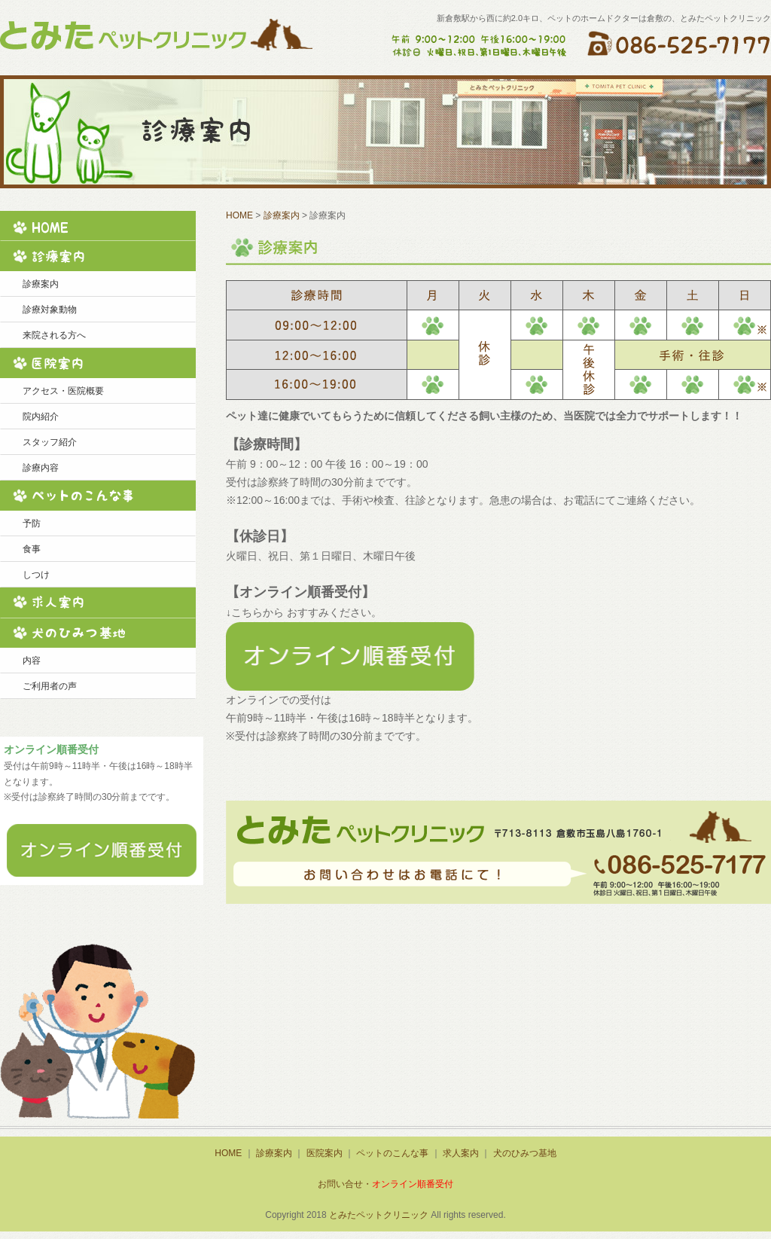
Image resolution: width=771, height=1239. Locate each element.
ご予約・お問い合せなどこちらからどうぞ (498, 852)
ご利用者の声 (50, 686)
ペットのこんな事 (98, 496)
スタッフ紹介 (50, 442)
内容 (32, 660)
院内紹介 (41, 416)
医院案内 (98, 363)
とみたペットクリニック (378, 1215)
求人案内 (98, 602)
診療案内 (98, 256)
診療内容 (41, 467)
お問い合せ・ (385, 1184)
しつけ (36, 574)
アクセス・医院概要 (63, 391)
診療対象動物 (50, 309)
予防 (32, 523)
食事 (32, 549)
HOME (98, 226)
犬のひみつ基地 (98, 633)
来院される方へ (54, 335)
